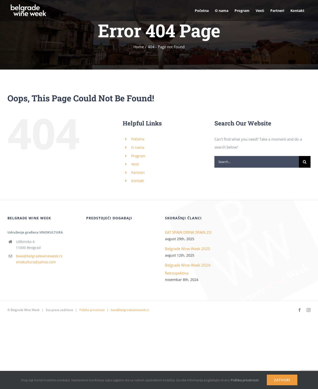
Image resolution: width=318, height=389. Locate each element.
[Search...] (256, 162)
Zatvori (282, 380)
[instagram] (309, 310)
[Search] (305, 162)
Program (138, 156)
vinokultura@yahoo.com (36, 262)
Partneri (138, 172)
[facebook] (300, 310)
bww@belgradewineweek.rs (39, 256)
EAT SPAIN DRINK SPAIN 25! (188, 232)
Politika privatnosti (92, 310)
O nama (137, 147)
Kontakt (137, 180)
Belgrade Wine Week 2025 (187, 248)
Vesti (135, 164)
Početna (137, 139)
